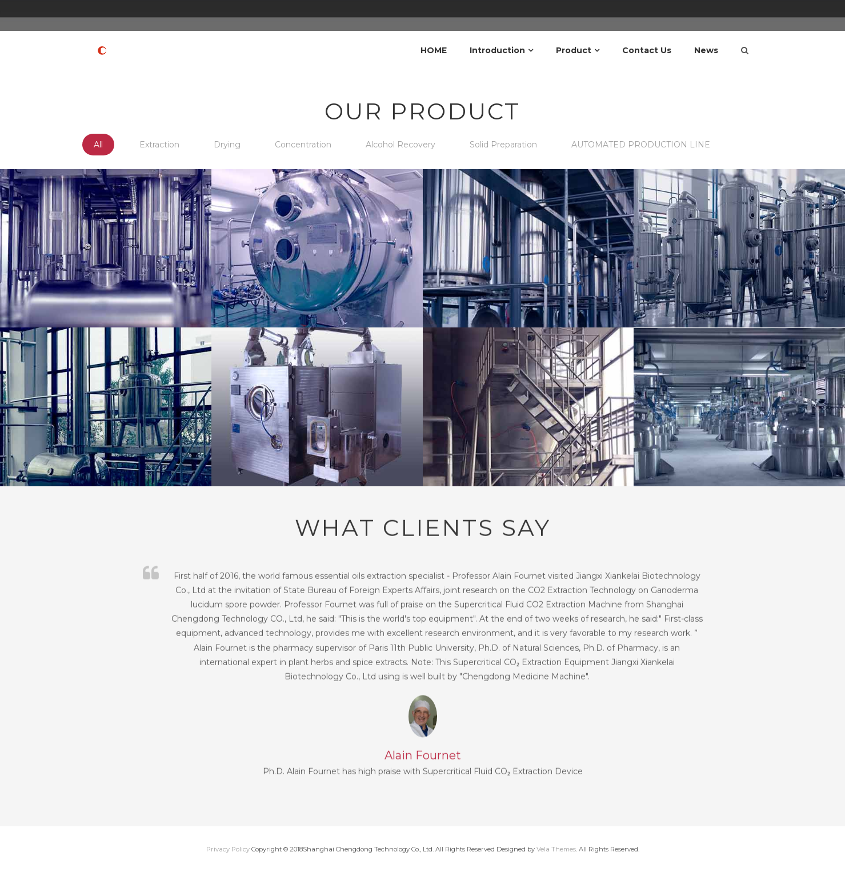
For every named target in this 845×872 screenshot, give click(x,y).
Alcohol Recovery (400, 144)
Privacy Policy (228, 849)
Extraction (159, 144)
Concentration (303, 144)
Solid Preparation (503, 144)
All (98, 144)
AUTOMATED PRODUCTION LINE (640, 144)
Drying (227, 144)
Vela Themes (556, 849)
